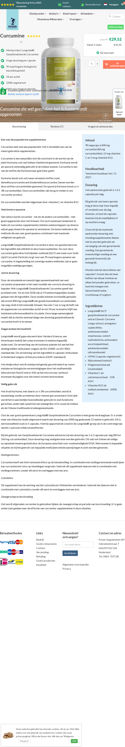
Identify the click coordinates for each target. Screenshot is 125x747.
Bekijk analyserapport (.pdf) (23, 93)
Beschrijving (19, 126)
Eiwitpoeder (38, 13)
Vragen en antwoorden (100, 126)
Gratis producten (45, 560)
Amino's (55, 13)
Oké (74, 741)
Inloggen (114, 4)
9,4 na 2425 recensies (28, 4)
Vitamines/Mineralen (50, 19)
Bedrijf (40, 539)
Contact (40, 547)
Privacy (66, 568)
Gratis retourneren (46, 543)
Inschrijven (70, 553)
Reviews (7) (57, 126)
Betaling (41, 556)
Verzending (42, 552)
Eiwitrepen (70, 13)
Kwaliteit (41, 564)
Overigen (76, 19)
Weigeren (24, 741)
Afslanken (88, 13)
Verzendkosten (93, 4)
